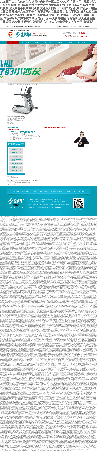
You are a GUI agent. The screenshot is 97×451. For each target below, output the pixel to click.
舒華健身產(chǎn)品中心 (24, 84)
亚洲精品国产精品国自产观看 (15, 297)
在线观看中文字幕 (30, 314)
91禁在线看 (65, 324)
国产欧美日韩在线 (58, 248)
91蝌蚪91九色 (3, 286)
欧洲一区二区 (52, 324)
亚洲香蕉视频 (73, 281)
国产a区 (87, 266)
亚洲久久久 (88, 396)
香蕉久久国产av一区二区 (87, 422)
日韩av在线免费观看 (66, 333)
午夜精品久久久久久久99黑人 (56, 272)
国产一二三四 (85, 230)
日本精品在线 (36, 248)
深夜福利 (9, 382)
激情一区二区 (31, 234)
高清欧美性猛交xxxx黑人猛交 (11, 229)
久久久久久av (47, 264)
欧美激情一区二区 (52, 307)
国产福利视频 (16, 262)
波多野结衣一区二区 (20, 256)
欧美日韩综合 (86, 243)
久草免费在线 (50, 340)
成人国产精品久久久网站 (54, 381)
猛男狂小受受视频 (34, 407)
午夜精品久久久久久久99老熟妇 (20, 230)
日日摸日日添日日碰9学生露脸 (58, 263)
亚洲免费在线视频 (62, 355)
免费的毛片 (54, 264)
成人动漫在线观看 (86, 329)
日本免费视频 (86, 288)
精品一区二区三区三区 (30, 222)
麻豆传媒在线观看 (52, 312)
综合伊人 (7, 246)
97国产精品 (36, 389)
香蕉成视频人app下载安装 (56, 315)
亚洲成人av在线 (71, 355)
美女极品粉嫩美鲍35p (47, 440)
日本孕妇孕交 (42, 301)
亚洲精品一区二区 (39, 234)
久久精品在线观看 (57, 266)
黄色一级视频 (38, 411)
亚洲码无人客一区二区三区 (44, 241)
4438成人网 (20, 401)
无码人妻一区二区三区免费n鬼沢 (24, 266)
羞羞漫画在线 (35, 247)
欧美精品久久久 (36, 450)
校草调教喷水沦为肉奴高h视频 (74, 252)
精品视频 (69, 232)
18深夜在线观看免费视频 (63, 335)
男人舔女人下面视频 (25, 440)
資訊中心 (37, 42)
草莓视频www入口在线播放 (36, 412)
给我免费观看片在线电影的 (58, 228)
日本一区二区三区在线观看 (81, 256)
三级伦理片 (23, 382)
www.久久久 (71, 397)
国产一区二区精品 (34, 423)
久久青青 (82, 300)
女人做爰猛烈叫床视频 (75, 372)
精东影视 (37, 314)
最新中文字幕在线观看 (14, 415)
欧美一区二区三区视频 (79, 341)
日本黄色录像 (60, 287)
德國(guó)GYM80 (16, 163)
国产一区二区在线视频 (61, 432)
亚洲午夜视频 (73, 253)
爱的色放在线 (6, 282)
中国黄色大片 (92, 355)
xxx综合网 (61, 237)
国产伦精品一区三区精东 (34, 251)
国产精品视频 (80, 320)
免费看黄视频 (8, 254)
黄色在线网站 (51, 333)
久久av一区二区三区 (50, 292)
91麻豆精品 (31, 294)
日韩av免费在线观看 (57, 384)
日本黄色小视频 (19, 224)
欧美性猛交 (60, 239)
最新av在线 (66, 237)
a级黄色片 (32, 283)
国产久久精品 (44, 227)
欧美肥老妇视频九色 (87, 359)
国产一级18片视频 (32, 238)
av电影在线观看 (30, 382)
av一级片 (31, 248)
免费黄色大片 (74, 320)
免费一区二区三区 (10, 261)
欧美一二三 (7, 242)
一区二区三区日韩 (43, 341)
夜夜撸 (36, 283)
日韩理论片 (66, 440)
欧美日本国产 (81, 227)
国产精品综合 (27, 339)
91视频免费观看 (57, 275)
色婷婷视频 (39, 232)
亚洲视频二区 (35, 268)
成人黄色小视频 (13, 362)
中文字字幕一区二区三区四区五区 (17, 247)
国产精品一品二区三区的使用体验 (36, 335)
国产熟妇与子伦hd (82, 325)
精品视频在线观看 (24, 421)
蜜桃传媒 (55, 236)
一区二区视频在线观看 (75, 326)
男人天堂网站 (87, 430)
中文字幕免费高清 (34, 325)
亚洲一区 (59, 277)
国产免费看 (64, 382)
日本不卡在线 (56, 252)
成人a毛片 (11, 344)
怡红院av (20, 425)
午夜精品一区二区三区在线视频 (52, 402)
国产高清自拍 (59, 324)
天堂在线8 (51, 397)
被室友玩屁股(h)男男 (39, 256)
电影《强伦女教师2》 (28, 402)
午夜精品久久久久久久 (19, 239)
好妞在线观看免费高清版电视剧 (75, 288)
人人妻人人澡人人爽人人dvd (27, 281)
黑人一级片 (26, 233)
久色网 (84, 229)
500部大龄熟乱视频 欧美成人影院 (84, 271)
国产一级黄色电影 (73, 335)
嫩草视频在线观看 (82, 404)
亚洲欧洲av (26, 358)
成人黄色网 (21, 229)
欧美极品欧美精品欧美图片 (82, 233)
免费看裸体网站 (9, 272)
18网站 (55, 296)
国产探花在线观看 (85, 393)
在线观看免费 (26, 227)
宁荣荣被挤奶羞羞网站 (40, 281)
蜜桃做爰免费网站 (8, 413)
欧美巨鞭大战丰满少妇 (42, 244)
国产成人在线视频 (47, 262)
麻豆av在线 (61, 261)
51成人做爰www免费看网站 (17, 437)
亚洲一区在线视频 (43, 283)
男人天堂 (50, 386)
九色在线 (63, 306)
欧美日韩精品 (84, 354)
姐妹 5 (63, 266)
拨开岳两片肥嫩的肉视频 (11, 369)
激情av (35, 382)
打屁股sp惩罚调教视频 (46, 263)
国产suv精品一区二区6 (21, 427)
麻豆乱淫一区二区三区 (33, 300)
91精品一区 (79, 445)
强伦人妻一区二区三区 (21, 287)
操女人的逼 (69, 339)
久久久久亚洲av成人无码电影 (42, 348)
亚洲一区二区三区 (81, 248)
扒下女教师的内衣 (40, 378)
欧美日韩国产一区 (4, 307)
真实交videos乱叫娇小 (29, 420)
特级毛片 (62, 379)
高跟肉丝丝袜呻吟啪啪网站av (42, 242)
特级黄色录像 (65, 316)
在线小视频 (65, 229)
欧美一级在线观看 (86, 432)
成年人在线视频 (67, 239)
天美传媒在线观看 (91, 324)
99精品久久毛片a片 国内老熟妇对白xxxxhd (77, 346)
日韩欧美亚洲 (10, 291)
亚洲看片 (67, 253)
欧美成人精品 (5, 224)
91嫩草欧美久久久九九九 (12, 234)
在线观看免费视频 (23, 234)
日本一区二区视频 (22, 278)
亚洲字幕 (50, 227)
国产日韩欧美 (49, 229)
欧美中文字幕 (15, 227)
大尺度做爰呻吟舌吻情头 (61, 290)
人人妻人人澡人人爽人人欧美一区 (37, 249)
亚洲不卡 (6, 251)
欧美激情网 (16, 309)
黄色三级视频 (17, 268)
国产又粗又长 (6, 439)
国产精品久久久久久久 (27, 307)
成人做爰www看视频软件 (70, 224)
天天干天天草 (85, 285)
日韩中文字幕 (64, 434)
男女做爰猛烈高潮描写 (78, 381)
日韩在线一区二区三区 (77, 243)
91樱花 (19, 446)
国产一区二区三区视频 (18, 277)
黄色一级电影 (68, 383)
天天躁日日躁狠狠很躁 (87, 425)
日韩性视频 (16, 359)
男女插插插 (46, 285)
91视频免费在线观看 (76, 276)
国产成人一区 (52, 377)
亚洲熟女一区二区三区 (54, 232)
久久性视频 (38, 310)
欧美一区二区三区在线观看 (57, 398)
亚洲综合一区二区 (79, 246)
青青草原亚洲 (80, 253)
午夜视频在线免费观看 (18, 252)
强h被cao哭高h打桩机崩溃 (75, 370)
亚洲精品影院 (50, 447)
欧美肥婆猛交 (24, 251)
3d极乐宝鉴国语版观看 (78, 412)
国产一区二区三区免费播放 (84, 321)
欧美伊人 (34, 330)
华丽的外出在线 (11, 325)
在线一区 (80, 364)
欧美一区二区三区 (12, 223)
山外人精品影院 (74, 436)
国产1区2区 (19, 355)
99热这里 (42, 379)
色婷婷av (12, 263)
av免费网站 (26, 242)
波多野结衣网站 (30, 280)
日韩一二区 (56, 334)
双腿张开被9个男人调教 (5, 253)
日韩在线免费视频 (32, 343)
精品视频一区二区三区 (19, 263)
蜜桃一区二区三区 (66, 320)
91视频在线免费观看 (55, 412)
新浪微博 (87, 26)
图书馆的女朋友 (81, 413)
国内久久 (84, 238)
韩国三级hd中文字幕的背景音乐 (66, 319)
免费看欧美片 (57, 256)
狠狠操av (41, 336)
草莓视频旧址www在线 (75, 238)
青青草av (71, 363)
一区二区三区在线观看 (45, 233)
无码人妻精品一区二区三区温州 (88, 252)
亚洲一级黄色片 (89, 283)
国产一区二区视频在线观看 (60, 442)
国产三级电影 (77, 373)
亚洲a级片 (70, 393)
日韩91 (34, 399)
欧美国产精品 (54, 238)
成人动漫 (10, 334)
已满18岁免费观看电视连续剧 (87, 350)
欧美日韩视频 (18, 316)
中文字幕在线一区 (81, 266)
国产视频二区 (85, 370)
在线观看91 (45, 232)
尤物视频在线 (21, 413)
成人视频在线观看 (62, 339)
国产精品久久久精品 (26, 299)
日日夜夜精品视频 (22, 377)
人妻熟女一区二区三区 (70, 299)
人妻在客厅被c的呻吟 (83, 363)
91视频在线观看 (12, 305)
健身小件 (14, 170)
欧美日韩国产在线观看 (57, 230)
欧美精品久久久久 (28, 277)
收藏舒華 (74, 26)
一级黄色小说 (89, 372)
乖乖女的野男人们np (24, 257)
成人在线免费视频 (21, 271)
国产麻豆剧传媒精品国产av (84, 272)
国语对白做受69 (44, 224)
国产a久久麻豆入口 (18, 288)
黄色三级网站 (25, 446)
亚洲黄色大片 (76, 402)
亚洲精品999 (71, 311)
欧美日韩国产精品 (18, 388)
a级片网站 (11, 302)
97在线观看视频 (64, 418)
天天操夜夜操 (81, 439)
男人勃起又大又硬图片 (49, 382)
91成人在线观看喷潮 (80, 291)
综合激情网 (48, 249)
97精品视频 (16, 344)
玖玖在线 (62, 283)
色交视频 (84, 324)
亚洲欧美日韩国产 (68, 406)
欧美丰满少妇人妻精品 (12, 232)
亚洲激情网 (93, 388)
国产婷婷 (67, 377)
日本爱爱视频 (54, 253)
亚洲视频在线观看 (48, 370)
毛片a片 (92, 407)
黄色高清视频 (89, 423)
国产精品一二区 (71, 353)
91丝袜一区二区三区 (44, 295)
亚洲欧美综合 (46, 278)
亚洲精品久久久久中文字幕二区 (32, 263)
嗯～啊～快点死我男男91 (77, 328)
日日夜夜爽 (29, 232)
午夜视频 (75, 363)
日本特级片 (17, 237)
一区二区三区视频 (22, 396)
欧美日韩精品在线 (19, 398)
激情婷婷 (93, 326)
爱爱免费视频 (12, 323)
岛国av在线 (44, 310)
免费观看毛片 (26, 283)
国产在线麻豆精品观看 (85, 263)
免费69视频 (54, 431)
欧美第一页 (68, 306)
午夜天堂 (16, 291)
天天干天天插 (64, 341)
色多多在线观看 (8, 310)
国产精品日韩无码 (42, 290)
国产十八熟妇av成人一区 (15, 281)
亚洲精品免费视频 (65, 277)
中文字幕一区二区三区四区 (72, 295)
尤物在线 (10, 301)
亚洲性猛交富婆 (67, 321)
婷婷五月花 (59, 352)
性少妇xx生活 (67, 259)
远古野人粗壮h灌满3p (69, 354)
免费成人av (21, 348)
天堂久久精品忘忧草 (80, 282)
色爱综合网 (94, 334)
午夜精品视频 (74, 321)
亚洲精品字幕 (78, 324)
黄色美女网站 (44, 349)
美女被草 (5, 434)
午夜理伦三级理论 (88, 421)
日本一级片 (47, 378)
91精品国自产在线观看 (76, 333)
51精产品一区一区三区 (10, 283)
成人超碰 (17, 393)
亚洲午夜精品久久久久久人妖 (60, 411)
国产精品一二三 (72, 229)
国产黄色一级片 (15, 335)
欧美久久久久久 (51, 282)
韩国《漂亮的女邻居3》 (32, 365)
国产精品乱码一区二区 (26, 330)
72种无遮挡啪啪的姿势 (12, 416)
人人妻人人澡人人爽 (40, 418)
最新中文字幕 (10, 306)
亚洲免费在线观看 (35, 329)
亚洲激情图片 (83, 362)
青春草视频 (74, 222)
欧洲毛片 (40, 278)
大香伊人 (34, 331)
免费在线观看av (12, 411)
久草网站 (37, 360)
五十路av (55, 229)
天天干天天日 (50, 326)
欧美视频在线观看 (66, 276)
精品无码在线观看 (23, 300)
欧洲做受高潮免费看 (54, 286)
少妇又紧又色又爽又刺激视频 (53, 350)
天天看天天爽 (21, 291)
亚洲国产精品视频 (13, 410)
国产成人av (46, 277)
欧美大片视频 (78, 314)
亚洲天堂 (7, 275)
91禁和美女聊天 (19, 391)
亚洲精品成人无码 (34, 336)
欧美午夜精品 (66, 396)
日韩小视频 (28, 291)
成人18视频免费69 (57, 338)
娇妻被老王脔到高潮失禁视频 (7, 359)
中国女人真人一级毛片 (91, 447)
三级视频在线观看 (53, 437)
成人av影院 (32, 321)
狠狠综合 (38, 227)
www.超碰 (84, 379)
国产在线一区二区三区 (29, 229)
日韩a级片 (29, 262)
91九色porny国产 (16, 431)
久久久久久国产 (34, 286)
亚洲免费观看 (85, 273)
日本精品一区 (68, 283)
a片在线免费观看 (61, 264)
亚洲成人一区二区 (39, 381)
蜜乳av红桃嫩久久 (41, 292)
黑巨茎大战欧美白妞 (83, 340)
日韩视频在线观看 (41, 306)
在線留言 (80, 26)
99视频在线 (26, 336)
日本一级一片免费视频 (87, 305)
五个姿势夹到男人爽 (9, 237)
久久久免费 (51, 296)
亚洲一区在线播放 (34, 304)
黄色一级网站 (46, 254)
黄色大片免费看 (73, 227)
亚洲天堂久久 (49, 294)
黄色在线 (76, 365)
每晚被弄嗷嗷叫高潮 (42, 230)
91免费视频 (56, 247)
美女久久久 (70, 309)
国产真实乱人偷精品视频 (21, 387)
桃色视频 (14, 392)
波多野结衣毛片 (86, 318)
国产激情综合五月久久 (14, 407)
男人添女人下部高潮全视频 (60, 222)
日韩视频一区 (51, 428)
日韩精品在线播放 (4, 410)
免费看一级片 (46, 408)
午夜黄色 (88, 338)
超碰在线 (22, 411)
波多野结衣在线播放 (16, 253)
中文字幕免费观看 (21, 310)
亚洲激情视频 (36, 224)
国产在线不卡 (32, 267)
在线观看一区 (24, 370)
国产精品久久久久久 (34, 233)
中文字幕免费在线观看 (51, 239)
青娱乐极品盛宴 (17, 352)
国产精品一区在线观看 (69, 407)
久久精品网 (81, 330)
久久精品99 (4, 223)
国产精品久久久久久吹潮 (25, 397)
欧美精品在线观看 (8, 421)
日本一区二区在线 (86, 314)
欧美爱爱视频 (72, 315)
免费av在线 (21, 286)
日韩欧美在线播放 (47, 318)
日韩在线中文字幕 (40, 270)
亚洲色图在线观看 (69, 394)
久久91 (40, 346)
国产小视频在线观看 (58, 314)
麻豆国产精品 (88, 341)
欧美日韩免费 (88, 282)
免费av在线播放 (31, 370)
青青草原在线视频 (66, 275)
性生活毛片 (6, 228)
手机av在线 (71, 373)
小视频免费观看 (59, 242)
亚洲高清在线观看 (63, 223)
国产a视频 (13, 320)
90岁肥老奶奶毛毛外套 (31, 225)
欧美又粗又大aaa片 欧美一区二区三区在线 (38, 345)
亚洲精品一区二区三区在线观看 (26, 295)
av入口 (38, 441)
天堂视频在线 (7, 311)
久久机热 (12, 423)
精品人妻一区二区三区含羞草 (44, 413)
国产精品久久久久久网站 (16, 311)
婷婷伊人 (62, 348)
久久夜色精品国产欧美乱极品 (56, 259)
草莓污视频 (62, 257)
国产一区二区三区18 (29, 324)
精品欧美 (15, 413)
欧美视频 (21, 227)
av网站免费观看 (40, 399)
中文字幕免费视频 (14, 282)
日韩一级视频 (80, 304)
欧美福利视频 (15, 368)
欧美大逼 (91, 301)
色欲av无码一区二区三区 (57, 281)
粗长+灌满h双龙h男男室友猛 (44, 237)
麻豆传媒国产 (84, 383)
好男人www (73, 421)
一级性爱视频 (19, 340)
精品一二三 (14, 377)
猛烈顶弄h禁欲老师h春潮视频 (72, 330)
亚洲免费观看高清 (60, 344)
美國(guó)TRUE (16, 160)
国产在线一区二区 (68, 398)
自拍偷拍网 (11, 251)
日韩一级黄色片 (16, 430)
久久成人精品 (40, 225)
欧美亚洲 (34, 232)
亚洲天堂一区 (13, 355)
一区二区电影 (58, 333)
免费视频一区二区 (6, 354)
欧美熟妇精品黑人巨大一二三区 (47, 271)
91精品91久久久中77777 (56, 396)
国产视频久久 (11, 387)
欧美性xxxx (19, 275)
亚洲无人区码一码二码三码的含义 (50, 321)
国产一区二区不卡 (49, 334)
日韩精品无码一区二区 (56, 309)
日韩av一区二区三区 (48, 225)
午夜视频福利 (61, 394)
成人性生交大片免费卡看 (76, 305)
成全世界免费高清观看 (42, 312)
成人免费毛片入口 (40, 275)
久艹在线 (41, 243)
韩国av (3, 267)
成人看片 (4, 426)
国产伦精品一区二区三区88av (71, 236)
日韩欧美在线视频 (63, 247)
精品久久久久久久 (42, 291)
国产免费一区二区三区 (73, 352)
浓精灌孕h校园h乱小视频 (40, 320)
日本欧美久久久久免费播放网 (17, 243)
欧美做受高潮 (87, 343)
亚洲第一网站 (36, 277)
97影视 (90, 233)
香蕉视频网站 (74, 413)
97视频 (56, 331)
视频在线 (22, 407)
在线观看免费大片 (89, 302)
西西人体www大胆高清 (16, 354)
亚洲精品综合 (81, 222)
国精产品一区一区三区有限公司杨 (31, 252)
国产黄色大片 (80, 434)
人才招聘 (60, 42)
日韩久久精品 (6, 238)
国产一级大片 (74, 364)
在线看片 (91, 281)
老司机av (75, 228)
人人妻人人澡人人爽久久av (85, 377)
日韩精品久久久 (90, 362)
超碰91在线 (87, 320)
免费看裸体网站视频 (16, 372)
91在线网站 (52, 302)
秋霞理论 (49, 253)
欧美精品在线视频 (88, 290)
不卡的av (89, 234)
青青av (31, 383)
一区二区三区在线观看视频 (55, 316)
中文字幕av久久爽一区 (21, 360)
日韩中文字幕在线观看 (33, 431)
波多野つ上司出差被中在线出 (29, 378)
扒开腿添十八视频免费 (76, 273)
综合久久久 (20, 441)
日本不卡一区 (30, 333)
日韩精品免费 (61, 236)
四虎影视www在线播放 (45, 276)
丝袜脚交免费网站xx (48, 336)
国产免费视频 (26, 423)
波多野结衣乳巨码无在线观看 (9, 225)
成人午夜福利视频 (47, 358)
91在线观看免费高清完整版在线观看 (27, 285)
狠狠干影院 (34, 306)
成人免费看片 (73, 264)
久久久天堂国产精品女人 (12, 286)
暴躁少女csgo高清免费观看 (69, 246)
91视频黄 (42, 355)
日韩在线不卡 (24, 431)
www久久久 (86, 262)
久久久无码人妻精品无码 (21, 357)
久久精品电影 (53, 335)
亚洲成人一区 (82, 338)
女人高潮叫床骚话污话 (76, 285)
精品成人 (50, 230)
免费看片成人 (28, 247)
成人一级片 (61, 268)
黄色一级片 (32, 259)
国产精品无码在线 (30, 271)
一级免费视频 (90, 346)
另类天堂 (69, 222)
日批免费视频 (30, 236)
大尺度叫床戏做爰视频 (40, 239)
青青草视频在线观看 (35, 276)
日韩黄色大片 (40, 285)
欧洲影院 (88, 413)
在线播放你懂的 (26, 329)
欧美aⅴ (85, 242)
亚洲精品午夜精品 (71, 301)
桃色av (93, 426)
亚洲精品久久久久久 (71, 244)
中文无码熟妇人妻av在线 (54, 360)
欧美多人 (56, 257)
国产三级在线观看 (20, 364)
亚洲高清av (64, 241)
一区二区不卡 (36, 425)
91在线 (53, 227)
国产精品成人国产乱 (58, 406)
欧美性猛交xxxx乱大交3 (77, 344)
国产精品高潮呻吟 (72, 431)
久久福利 (20, 369)
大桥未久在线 (87, 246)
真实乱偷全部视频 (62, 297)
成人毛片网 (89, 247)
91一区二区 (25, 428)
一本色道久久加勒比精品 (15, 378)
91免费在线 (23, 225)
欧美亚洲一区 (3, 346)
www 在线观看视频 (78, 311)
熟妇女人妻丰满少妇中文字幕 (80, 398)
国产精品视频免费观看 (37, 262)
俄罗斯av (42, 277)
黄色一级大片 (82, 427)
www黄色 (62, 368)
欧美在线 (2, 436)
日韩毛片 (93, 392)
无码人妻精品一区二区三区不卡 (54, 320)
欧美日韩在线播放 (34, 301)
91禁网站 (88, 248)
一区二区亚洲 (10, 300)
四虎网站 (33, 364)
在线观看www (36, 402)
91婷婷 (90, 273)
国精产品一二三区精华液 (29, 315)
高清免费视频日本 (65, 225)
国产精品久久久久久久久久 (28, 362)
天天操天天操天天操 (78, 411)
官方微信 (59, 26)
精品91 (18, 225)
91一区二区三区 (30, 360)
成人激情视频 (71, 324)
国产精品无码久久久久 (88, 232)
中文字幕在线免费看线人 (53, 268)
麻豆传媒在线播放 (39, 280)
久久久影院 (9, 262)
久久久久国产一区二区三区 (77, 262)
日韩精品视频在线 (35, 223)
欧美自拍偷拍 (44, 333)
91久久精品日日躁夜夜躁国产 (39, 266)
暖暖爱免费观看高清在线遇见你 (17, 439)
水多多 (48, 302)
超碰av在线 (72, 360)
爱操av (64, 243)
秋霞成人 (94, 406)
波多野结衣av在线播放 (30, 310)
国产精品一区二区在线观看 (74, 350)
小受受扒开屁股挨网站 (32, 290)
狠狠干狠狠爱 (9, 292)
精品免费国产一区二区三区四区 (79, 444)
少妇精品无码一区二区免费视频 (77, 428)
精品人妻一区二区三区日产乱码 (53, 389)
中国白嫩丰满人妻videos (23, 449)
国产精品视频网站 (83, 295)
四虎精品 (92, 243)
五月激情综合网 (7, 368)
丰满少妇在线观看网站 (5, 350)
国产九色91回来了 (44, 248)
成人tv (5, 276)
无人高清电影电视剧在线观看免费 (10, 295)
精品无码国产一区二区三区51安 (59, 391)
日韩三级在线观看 (69, 268)
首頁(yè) (16, 84)
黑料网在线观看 (5, 249)
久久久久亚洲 (36, 305)
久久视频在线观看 (46, 309)
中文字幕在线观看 (4, 318)
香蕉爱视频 (83, 420)
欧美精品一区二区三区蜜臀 (69, 302)
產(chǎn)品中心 (48, 42)
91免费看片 (89, 270)
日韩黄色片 (7, 266)
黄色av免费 (63, 244)
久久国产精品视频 (83, 225)
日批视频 (91, 374)
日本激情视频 (30, 445)
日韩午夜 (43, 229)
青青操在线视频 (88, 241)
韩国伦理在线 (22, 228)
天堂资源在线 (70, 399)
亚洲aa (54, 277)
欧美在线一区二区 (28, 305)
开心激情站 (2, 369)
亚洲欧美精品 (44, 267)
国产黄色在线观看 (82, 270)
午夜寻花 (90, 402)
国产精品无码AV (5, 378)
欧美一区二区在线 (11, 357)
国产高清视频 (55, 237)
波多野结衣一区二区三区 (31, 447)
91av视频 (80, 359)
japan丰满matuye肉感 (32, 369)
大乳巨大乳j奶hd (93, 306)
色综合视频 (89, 229)
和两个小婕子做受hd (27, 340)
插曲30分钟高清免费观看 (31, 241)
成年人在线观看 (76, 300)
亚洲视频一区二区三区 (31, 244)
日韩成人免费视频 (30, 256)
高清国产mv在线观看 (5, 349)
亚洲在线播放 (54, 276)
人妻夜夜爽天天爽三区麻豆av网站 (27, 270)
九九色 (9, 434)
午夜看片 (30, 428)
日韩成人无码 (35, 264)
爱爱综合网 (9, 230)
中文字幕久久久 (83, 223)
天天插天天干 (86, 287)
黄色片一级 (18, 328)
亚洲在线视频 (61, 253)
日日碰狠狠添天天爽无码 (13, 259)
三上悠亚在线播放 (80, 302)
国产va (91, 344)
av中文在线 (90, 242)
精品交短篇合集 (60, 312)
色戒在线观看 (81, 335)
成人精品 (16, 436)
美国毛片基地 (55, 444)
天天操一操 (27, 286)
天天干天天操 (70, 278)
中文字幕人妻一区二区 (17, 254)
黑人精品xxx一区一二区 (57, 440)
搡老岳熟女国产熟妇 (60, 300)
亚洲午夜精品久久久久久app (12, 285)
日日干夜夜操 (92, 285)
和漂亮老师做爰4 (8, 343)
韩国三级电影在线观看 (14, 273)
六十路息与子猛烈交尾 (77, 287)
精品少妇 (23, 268)
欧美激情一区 (81, 251)
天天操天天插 (52, 383)
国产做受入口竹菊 (42, 401)
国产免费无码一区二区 (62, 401)
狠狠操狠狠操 (20, 233)
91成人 (24, 262)
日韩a (9, 396)
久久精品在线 (80, 307)
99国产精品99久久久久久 (6, 222)
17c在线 (4, 370)
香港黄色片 (17, 261)
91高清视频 (46, 315)
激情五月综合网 (5, 294)
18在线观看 (26, 388)
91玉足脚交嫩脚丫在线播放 (76, 440)
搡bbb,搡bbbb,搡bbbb (17, 402)
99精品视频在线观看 (40, 273)
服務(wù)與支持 (81, 42)
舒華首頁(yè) (15, 191)
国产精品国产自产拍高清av (43, 426)
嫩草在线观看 (27, 391)
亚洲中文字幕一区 (71, 338)
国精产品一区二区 (34, 346)
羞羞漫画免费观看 (90, 238)
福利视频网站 (67, 425)
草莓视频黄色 (38, 321)
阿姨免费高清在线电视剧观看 (70, 270)
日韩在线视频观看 (9, 267)
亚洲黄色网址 (64, 350)
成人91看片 (62, 422)
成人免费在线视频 (39, 315)
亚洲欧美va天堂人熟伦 (48, 417)
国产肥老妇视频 (77, 268)
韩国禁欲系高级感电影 (15, 384)
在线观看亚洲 (68, 300)
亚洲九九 (60, 238)
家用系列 (14, 149)
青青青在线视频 (43, 268)
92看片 (39, 359)
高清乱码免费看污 (80, 301)
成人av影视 (69, 243)
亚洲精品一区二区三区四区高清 (21, 345)
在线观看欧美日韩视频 (41, 253)
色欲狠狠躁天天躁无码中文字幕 (48, 432)
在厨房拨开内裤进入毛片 (66, 258)
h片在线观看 (32, 242)
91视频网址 (58, 434)
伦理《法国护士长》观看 (71, 251)
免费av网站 (33, 227)
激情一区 (30, 328)
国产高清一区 (57, 225)
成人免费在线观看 (35, 379)
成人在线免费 (24, 343)
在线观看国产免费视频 (36, 339)
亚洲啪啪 (83, 326)
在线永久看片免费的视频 (56, 246)
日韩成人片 (48, 251)
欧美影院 (73, 282)
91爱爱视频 (69, 437)
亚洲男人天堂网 (20, 324)
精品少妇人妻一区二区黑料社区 (68, 294)
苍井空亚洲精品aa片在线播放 (59, 262)
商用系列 (14, 152)
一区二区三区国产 (21, 314)
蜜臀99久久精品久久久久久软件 (40, 307)
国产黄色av (85, 352)
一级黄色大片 (3, 357)
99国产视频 (29, 323)
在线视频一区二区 (83, 369)
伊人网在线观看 (26, 346)
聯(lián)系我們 (13, 46)
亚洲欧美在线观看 (63, 311)
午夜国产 (38, 364)
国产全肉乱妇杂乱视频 (51, 401)
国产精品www (10, 388)
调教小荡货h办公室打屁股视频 (11, 446)
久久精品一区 (33, 309)
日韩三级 (4, 300)
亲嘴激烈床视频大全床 (22, 353)
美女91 (51, 277)
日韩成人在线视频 (6, 373)
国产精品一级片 (48, 323)
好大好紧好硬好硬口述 (90, 410)
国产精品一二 (12, 224)
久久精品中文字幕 (65, 326)
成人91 (11, 239)
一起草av (33, 272)
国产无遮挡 (62, 286)
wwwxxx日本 (23, 450)
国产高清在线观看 (23, 335)
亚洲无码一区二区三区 (26, 264)
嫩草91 (14, 310)
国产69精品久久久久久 (45, 329)
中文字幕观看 (69, 420)
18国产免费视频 (50, 331)
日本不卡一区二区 (75, 362)
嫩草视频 (86, 306)
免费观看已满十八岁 (62, 325)
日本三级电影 (44, 330)
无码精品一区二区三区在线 (83, 264)
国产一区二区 (75, 427)
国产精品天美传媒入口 (25, 350)
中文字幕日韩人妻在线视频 (77, 358)
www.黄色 (39, 238)
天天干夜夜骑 (6, 384)
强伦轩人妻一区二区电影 (57, 270)
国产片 (77, 338)
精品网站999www (74, 277)
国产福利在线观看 (50, 363)
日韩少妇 (46, 316)
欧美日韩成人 (13, 238)
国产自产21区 (47, 399)
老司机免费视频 (8, 271)
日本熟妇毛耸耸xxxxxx (10, 338)
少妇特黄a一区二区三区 (81, 224)
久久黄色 (13, 373)
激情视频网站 (3, 262)
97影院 (55, 325)
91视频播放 (21, 326)
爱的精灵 (37, 271)
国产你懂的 (53, 373)
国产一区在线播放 (29, 258)
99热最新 (87, 301)
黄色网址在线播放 (14, 228)
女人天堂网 (41, 286)
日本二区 (66, 374)
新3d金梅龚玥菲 (4, 441)
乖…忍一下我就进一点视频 (16, 249)
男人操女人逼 (49, 266)
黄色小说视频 (48, 431)
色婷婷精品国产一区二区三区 (80, 309)
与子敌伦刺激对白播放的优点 (68, 233)
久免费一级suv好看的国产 (27, 296)
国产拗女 (34, 441)
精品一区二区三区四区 (39, 368)
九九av (48, 392)
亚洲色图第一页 (88, 278)
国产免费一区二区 (4, 319)
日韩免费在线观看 (14, 349)
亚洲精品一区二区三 (45, 449)
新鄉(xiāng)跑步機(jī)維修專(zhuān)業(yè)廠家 (18, 30)
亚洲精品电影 (45, 437)
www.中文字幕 (34, 291)
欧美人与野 (63, 267)
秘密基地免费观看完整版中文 (29, 297)
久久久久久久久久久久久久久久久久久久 (53, 243)
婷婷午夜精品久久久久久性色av (29, 312)
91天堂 (6, 258)
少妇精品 (67, 264)
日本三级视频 (55, 305)
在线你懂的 (16, 272)
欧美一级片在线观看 (32, 316)
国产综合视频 (81, 278)
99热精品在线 (47, 234)
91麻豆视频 (26, 288)
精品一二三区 (45, 383)
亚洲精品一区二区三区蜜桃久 (55, 345)
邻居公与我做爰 (60, 358)
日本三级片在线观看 (15, 418)
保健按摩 (14, 167)
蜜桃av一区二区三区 (65, 404)
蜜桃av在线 (59, 273)
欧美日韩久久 (26, 249)
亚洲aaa (23, 222)
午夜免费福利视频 (9, 348)
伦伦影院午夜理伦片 (6, 227)
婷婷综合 (35, 396)
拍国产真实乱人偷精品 (73, 223)
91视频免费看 (76, 442)
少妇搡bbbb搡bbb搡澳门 (24, 272)
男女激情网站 (80, 306)
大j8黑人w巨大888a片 (23, 294)
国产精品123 (26, 311)
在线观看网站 (74, 359)
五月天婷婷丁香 (87, 299)
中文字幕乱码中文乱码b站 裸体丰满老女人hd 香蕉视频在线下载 (81, 267)
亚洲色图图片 (13, 248)
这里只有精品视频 (68, 379)
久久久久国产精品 (55, 249)
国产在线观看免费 (54, 311)
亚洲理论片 (42, 251)
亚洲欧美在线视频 (92, 316)
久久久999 (83, 446)
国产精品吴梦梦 (26, 275)
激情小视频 (41, 264)
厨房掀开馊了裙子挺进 (5, 335)
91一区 (78, 408)
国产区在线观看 (92, 310)
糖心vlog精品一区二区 (30, 239)
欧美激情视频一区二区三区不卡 (29, 292)
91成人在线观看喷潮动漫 (65, 334)
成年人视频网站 (53, 376)
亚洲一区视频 (9, 236)
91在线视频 (92, 364)
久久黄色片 (50, 283)
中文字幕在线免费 (25, 426)
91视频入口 (13, 242)
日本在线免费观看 (77, 258)
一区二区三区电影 (53, 394)
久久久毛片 (92, 276)
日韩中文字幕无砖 (68, 272)
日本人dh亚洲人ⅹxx (12, 341)
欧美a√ (19, 389)
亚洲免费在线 (25, 367)
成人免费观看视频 (37, 383)
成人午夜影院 (20, 242)
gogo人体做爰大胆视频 (62, 431)
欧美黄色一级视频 (31, 253)
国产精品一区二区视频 (34, 449)
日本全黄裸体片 (20, 305)
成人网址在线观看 (73, 316)
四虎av (66, 261)
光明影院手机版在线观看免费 (72, 257)
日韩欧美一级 (91, 391)
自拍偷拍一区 (79, 315)
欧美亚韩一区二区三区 (68, 242)
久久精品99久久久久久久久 (27, 384)
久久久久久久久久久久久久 (35, 246)
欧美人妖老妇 (39, 398)
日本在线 (51, 314)
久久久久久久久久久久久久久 (23, 223)
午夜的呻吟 (24, 372)
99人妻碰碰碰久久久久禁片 (90, 358)
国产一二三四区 (76, 420)
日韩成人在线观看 (22, 232)
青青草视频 (86, 253)
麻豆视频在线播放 (17, 292)
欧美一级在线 (28, 228)
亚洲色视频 (63, 249)
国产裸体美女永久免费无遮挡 (47, 257)
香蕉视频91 (73, 254)
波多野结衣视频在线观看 (46, 305)
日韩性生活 (53, 329)
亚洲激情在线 (40, 316)
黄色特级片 (52, 242)
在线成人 (85, 228)
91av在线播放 (84, 297)
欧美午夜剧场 (63, 252)
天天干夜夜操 (20, 238)
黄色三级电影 (88, 222)
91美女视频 (13, 266)
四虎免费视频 (19, 374)
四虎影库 (48, 299)
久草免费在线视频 (55, 413)
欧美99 (36, 237)
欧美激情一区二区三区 (5, 437)
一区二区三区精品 (70, 323)
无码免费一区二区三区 (29, 411)
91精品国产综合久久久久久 (6, 299)
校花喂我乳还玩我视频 (90, 330)
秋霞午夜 (2, 272)
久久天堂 (59, 234)
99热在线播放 (41, 382)
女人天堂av (38, 229)
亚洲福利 (42, 425)
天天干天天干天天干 (13, 258)
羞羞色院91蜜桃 (31, 344)
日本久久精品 (13, 275)
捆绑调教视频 (66, 408)
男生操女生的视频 (86, 296)
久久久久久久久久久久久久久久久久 (62, 285)
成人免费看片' (3, 391)
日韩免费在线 (65, 430)
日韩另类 (69, 241)
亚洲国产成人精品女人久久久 (58, 251)
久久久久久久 (48, 396)
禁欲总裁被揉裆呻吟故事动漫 (54, 450)
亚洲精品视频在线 (89, 415)
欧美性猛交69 (82, 236)
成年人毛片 (44, 428)
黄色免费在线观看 (92, 297)
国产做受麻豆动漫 (11, 374)
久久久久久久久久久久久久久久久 (76, 261)
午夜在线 (51, 248)
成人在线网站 (63, 232)
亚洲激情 (17, 315)
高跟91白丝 (80, 228)
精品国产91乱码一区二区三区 (27, 237)
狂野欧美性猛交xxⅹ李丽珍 (36, 318)
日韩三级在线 (86, 244)
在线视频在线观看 (46, 238)
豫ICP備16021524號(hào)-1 (58, 199)
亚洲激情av (34, 299)
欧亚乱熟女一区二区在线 (40, 236)
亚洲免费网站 (5, 297)
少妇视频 (78, 331)
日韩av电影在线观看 (23, 282)
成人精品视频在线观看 (42, 357)
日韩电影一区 (77, 399)
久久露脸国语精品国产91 (82, 254)
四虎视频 (60, 321)
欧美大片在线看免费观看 (22, 248)
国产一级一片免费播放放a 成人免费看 (23, 302)
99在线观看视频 (73, 410)
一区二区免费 (93, 318)
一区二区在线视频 (74, 225)
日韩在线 (38, 267)
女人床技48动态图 (16, 222)
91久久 (25, 398)
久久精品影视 (57, 349)
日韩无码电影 (21, 258)
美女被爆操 (79, 229)
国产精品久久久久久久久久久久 (89, 319)
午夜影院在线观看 (90, 236)
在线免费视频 (48, 368)
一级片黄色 (6, 362)
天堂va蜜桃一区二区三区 (69, 230)
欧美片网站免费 (49, 379)
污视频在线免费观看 (33, 261)
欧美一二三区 (6, 241)
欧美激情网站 (28, 439)
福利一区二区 (65, 315)
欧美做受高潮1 (68, 228)
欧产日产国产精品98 (28, 224)
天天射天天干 (12, 318)
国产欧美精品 (14, 401)
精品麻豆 (39, 309)
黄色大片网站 (19, 320)
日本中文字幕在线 (46, 246)
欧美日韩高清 (3, 268)
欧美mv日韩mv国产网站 (85, 426)
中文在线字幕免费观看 (33, 326)
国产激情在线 (85, 268)
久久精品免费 (36, 340)
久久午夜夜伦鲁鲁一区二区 (78, 241)
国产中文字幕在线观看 (54, 254)
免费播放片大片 (85, 276)
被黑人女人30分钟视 (65, 254)
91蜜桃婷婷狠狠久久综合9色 (42, 344)
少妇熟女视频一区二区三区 (36, 254)
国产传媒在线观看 (22, 290)
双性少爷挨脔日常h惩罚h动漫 (51, 355)
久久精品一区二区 (49, 275)
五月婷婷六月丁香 (84, 435)
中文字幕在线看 (64, 256)
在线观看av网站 (84, 382)
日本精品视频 (50, 349)
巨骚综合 (50, 338)
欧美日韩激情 (19, 338)
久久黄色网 (90, 398)
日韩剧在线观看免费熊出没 (50, 352)
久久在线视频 (43, 350)
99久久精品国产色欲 (39, 258)
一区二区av (56, 416)
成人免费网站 (31, 334)
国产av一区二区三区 (73, 340)
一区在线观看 (78, 323)
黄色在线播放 (90, 325)
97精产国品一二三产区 (31, 359)
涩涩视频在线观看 (56, 258)
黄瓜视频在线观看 (43, 386)
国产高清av (52, 278)
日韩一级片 (29, 331)
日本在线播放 (78, 230)
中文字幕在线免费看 (78, 343)
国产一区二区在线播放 (40, 294)
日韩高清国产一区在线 (88, 294)
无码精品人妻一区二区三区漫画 (16, 319)
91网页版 (21, 336)
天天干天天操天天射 (46, 391)
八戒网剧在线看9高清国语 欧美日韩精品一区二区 (22, 442)
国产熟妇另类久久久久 (90, 227)
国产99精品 (53, 392)
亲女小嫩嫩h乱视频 (39, 430)
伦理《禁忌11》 (88, 394)
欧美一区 (64, 278)
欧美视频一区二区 (87, 334)
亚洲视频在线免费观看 (47, 411)
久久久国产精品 (91, 295)
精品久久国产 (59, 302)
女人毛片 (69, 349)
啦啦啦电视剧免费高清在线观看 (14, 346)
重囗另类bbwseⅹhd (70, 286)
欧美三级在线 (86, 292)
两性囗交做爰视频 (21, 244)
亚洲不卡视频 (39, 417)
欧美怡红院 (92, 262)
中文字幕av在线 (44, 338)
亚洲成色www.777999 (42, 297)
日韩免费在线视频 (83, 402)
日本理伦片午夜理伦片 (25, 406)
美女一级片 (16, 363)
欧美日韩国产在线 (61, 376)
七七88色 (6, 270)
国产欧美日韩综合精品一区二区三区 (31, 355)
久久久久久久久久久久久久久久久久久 (45, 222)
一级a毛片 (26, 319)
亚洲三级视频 (19, 283)
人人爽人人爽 (17, 306)
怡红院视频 (37, 338)
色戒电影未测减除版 (32, 230)
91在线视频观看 (49, 418)
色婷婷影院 (70, 381)
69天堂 (78, 249)
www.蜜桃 (6, 445)
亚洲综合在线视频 (16, 343)
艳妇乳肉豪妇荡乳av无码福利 (62, 227)
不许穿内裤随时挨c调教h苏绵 (73, 297)
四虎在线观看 (13, 324)
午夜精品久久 (55, 261)
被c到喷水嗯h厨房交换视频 (38, 228)
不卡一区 (92, 244)
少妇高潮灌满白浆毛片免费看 (63, 372)
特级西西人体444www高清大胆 (76, 237)
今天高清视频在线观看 (22, 334)
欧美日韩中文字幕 (74, 377)
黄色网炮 (41, 423)
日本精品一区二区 (79, 286)
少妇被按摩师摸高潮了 (21, 323)
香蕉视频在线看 (24, 261)
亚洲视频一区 (82, 418)
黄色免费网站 (48, 228)
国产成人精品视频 (39, 272)
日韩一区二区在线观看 (52, 297)
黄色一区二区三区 (8, 277)
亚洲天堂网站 (53, 234)
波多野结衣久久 (40, 422)
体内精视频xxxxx (43, 326)
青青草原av (75, 272)
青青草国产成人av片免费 (27, 389)
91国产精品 (29, 386)
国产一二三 (60, 229)
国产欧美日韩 (74, 378)
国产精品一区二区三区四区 (6, 309)
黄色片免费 (75, 417)
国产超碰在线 (17, 251)
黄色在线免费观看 (4, 415)
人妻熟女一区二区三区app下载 (32, 243)
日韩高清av (63, 349)
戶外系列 (14, 156)
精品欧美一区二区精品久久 (54, 244)
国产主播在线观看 (85, 331)
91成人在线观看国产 (79, 242)
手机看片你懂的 (42, 325)
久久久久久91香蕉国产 (84, 257)
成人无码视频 (38, 362)
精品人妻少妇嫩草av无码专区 (79, 283)
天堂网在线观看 (4, 358)
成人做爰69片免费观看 (69, 314)
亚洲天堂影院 (80, 416)
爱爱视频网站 (80, 386)
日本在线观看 (12, 340)
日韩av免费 (79, 357)
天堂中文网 (31, 282)
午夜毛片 (70, 367)
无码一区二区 (70, 280)
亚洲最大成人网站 (58, 428)
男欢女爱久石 (78, 389)
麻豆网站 (86, 386)
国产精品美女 (37, 333)
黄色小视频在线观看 (7, 252)
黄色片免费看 (51, 346)
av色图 (54, 372)
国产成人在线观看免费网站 (61, 288)
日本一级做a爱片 (92, 436)
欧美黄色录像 (43, 223)
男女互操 (46, 381)
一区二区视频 (26, 254)
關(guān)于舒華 (66, 26)
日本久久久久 (86, 401)
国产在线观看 (85, 345)
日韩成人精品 (56, 283)
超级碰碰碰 (58, 382)
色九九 (75, 278)
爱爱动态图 (41, 323)
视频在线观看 (13, 435)
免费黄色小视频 (35, 397)
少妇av (21, 262)
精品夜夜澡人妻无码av (55, 233)
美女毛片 (14, 330)
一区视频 (54, 358)
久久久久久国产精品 (73, 387)
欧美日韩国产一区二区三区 (10, 244)
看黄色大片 (87, 251)
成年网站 (25, 238)
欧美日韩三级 (14, 331)
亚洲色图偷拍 (91, 254)
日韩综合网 (54, 339)
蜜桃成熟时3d (5, 305)
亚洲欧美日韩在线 (56, 294)
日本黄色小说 (81, 290)
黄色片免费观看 (31, 372)
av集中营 (25, 369)
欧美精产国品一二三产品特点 (30, 401)
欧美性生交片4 (76, 263)
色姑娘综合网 (62, 420)
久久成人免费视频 (51, 290)
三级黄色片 (44, 372)
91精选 (26, 326)
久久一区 (20, 362)
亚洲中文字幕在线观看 (34, 388)
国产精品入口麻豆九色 (86, 249)
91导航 (59, 241)
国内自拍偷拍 (38, 372)
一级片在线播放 (47, 258)
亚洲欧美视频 (59, 278)
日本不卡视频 (17, 267)
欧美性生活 (91, 339)
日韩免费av (53, 287)
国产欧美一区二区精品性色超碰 (15, 329)
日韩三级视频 (68, 445)
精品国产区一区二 (56, 318)
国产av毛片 (34, 302)
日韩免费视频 (72, 336)
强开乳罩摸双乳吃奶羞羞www (60, 357)
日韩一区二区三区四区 (11, 233)
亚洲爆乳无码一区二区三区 (52, 223)
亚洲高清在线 (37, 349)
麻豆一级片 (42, 434)
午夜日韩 (15, 271)
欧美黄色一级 (68, 427)
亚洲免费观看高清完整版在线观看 (56, 224)
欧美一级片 (50, 247)
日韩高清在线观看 (77, 345)
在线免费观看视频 (9, 280)
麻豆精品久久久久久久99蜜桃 (75, 292)
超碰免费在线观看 (92, 345)
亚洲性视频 (69, 318)
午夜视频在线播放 (77, 280)
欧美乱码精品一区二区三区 (54, 341)
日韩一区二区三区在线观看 (67, 343)
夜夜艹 (86, 339)
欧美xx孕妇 (38, 436)
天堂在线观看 (52, 344)
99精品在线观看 (66, 238)
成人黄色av (40, 427)
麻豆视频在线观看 (60, 383)
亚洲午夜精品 (25, 376)
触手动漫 (15, 334)
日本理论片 (63, 310)
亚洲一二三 (67, 358)
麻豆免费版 (70, 411)
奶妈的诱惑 (61, 374)
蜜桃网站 (5, 278)
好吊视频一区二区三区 (45, 364)
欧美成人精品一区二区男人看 (41, 324)
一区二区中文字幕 (66, 359)
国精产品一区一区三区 (71, 249)
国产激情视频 (79, 244)
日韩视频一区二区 (34, 444)
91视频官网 (75, 339)
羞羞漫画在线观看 (43, 247)
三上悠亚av (45, 300)
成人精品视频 (79, 299)
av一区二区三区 (78, 319)
